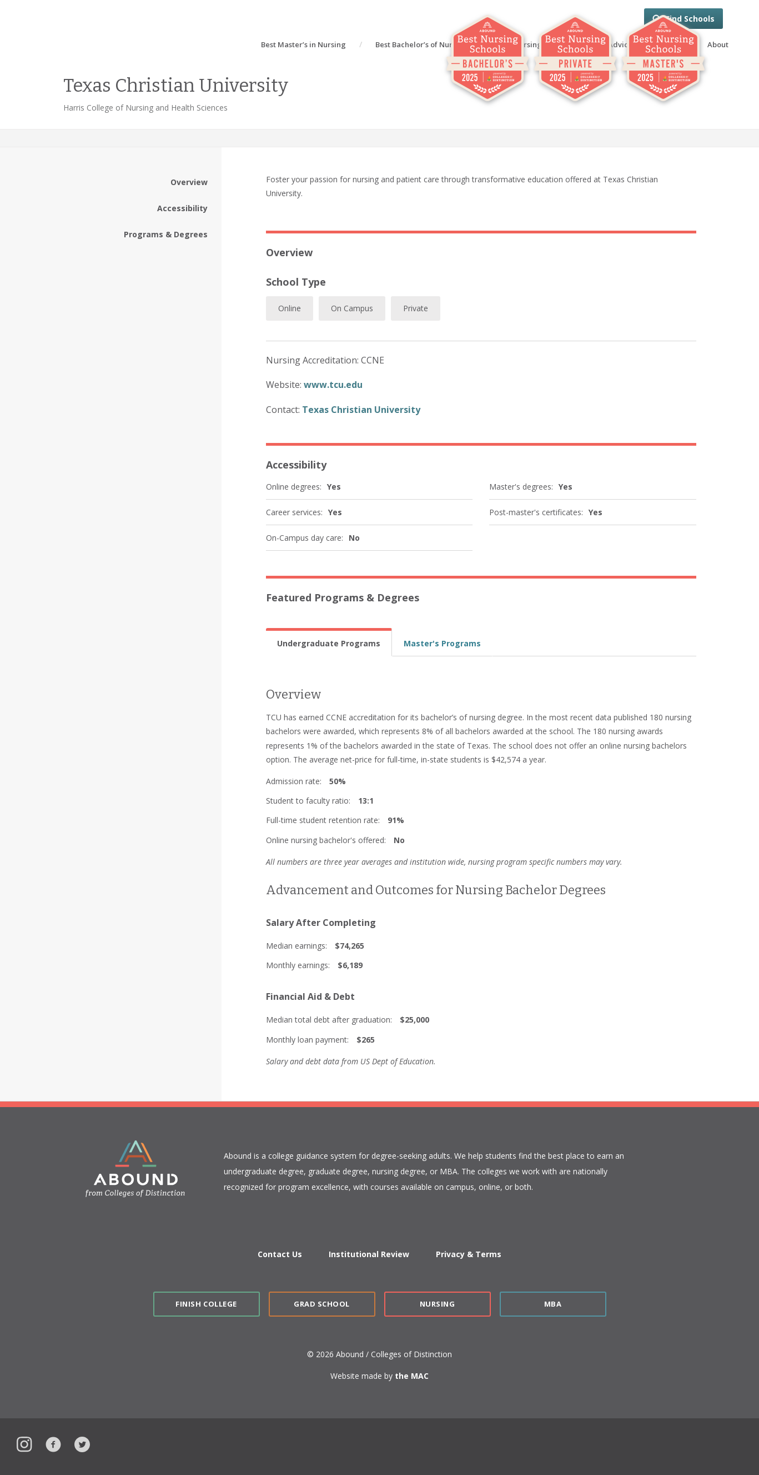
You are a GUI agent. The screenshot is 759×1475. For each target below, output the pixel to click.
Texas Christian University (361, 409)
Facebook (53, 1443)
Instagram (24, 1443)
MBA (553, 1304)
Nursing (437, 1304)
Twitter (82, 1443)
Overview (189, 182)
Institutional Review (369, 1254)
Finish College (206, 1304)
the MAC (412, 1376)
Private (415, 308)
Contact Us (280, 1254)
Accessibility (182, 208)
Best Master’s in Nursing (303, 44)
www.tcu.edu (333, 384)
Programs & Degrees (166, 234)
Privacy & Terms (468, 1254)
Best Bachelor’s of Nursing (421, 44)
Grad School (322, 1304)
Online (289, 308)
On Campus (352, 308)
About (717, 44)
